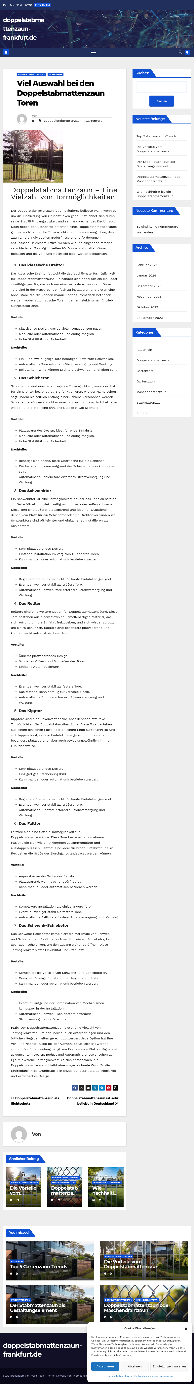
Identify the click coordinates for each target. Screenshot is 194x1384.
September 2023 (149, 318)
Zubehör (143, 413)
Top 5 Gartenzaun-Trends (156, 136)
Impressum (166, 1376)
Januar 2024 (146, 275)
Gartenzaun (145, 381)
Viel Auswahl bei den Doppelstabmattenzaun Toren (60, 93)
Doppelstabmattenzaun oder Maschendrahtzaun (137, 1307)
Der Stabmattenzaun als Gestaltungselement (37, 1307)
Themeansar (80, 1375)
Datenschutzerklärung (119, 1376)
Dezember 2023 (148, 286)
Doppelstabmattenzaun (31, 74)
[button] (186, 1328)
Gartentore (55, 74)
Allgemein (144, 350)
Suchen (142, 73)
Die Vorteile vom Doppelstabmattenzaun (131, 1264)
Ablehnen (135, 1366)
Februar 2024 (147, 265)
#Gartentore (93, 120)
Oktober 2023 (147, 307)
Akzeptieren (105, 1366)
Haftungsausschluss (146, 1376)
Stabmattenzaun (149, 402)
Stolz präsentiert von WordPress (24, 1375)
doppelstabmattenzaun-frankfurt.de (23, 28)
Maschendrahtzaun (63, 1182)
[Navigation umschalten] (94, 52)
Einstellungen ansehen (169, 1366)
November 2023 (148, 296)
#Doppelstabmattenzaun (62, 120)
